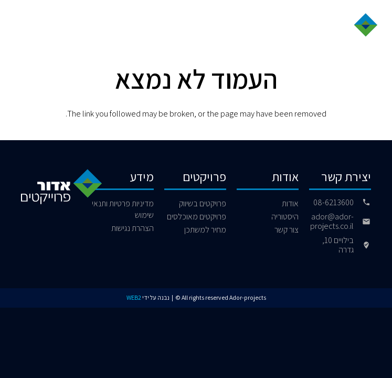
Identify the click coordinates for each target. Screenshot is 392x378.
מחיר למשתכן (205, 229)
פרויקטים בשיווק (202, 203)
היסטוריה (285, 216)
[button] (22, 27)
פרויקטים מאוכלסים (196, 216)
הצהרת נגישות (132, 228)
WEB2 (133, 297)
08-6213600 (333, 202)
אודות (290, 203)
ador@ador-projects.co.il (332, 221)
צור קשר (286, 229)
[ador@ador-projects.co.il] (362, 221)
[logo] (344, 27)
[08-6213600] (362, 202)
